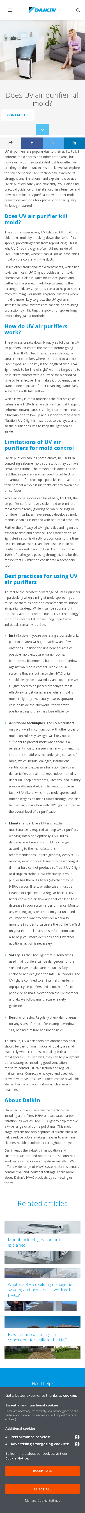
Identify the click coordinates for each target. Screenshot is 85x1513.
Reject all (42, 1489)
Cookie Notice (16, 1458)
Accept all (42, 1471)
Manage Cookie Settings (42, 1500)
